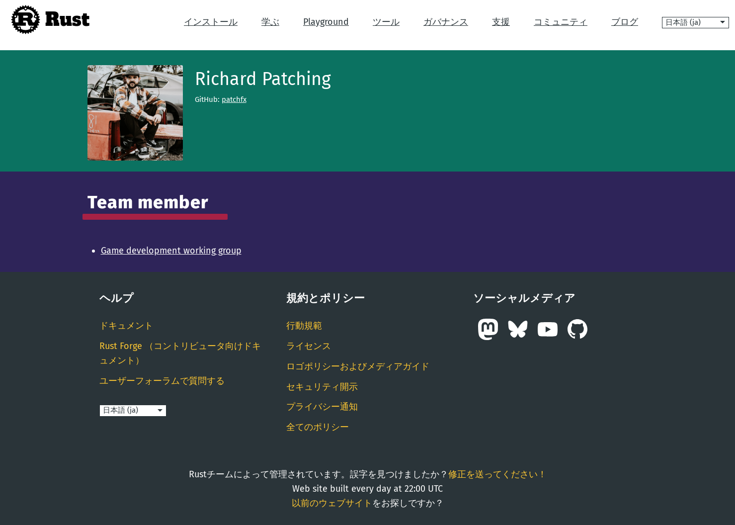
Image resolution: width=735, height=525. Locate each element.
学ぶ (270, 21)
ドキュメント (126, 325)
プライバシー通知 (322, 406)
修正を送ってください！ (497, 474)
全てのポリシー (317, 427)
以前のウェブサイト (332, 503)
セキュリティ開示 (322, 386)
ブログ (624, 21)
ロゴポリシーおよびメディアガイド (357, 366)
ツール (386, 21)
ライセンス (308, 346)
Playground (326, 21)
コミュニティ (560, 21)
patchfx (234, 99)
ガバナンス (445, 21)
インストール (211, 21)
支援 (501, 21)
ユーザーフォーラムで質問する (162, 380)
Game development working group (171, 250)
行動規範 (304, 325)
